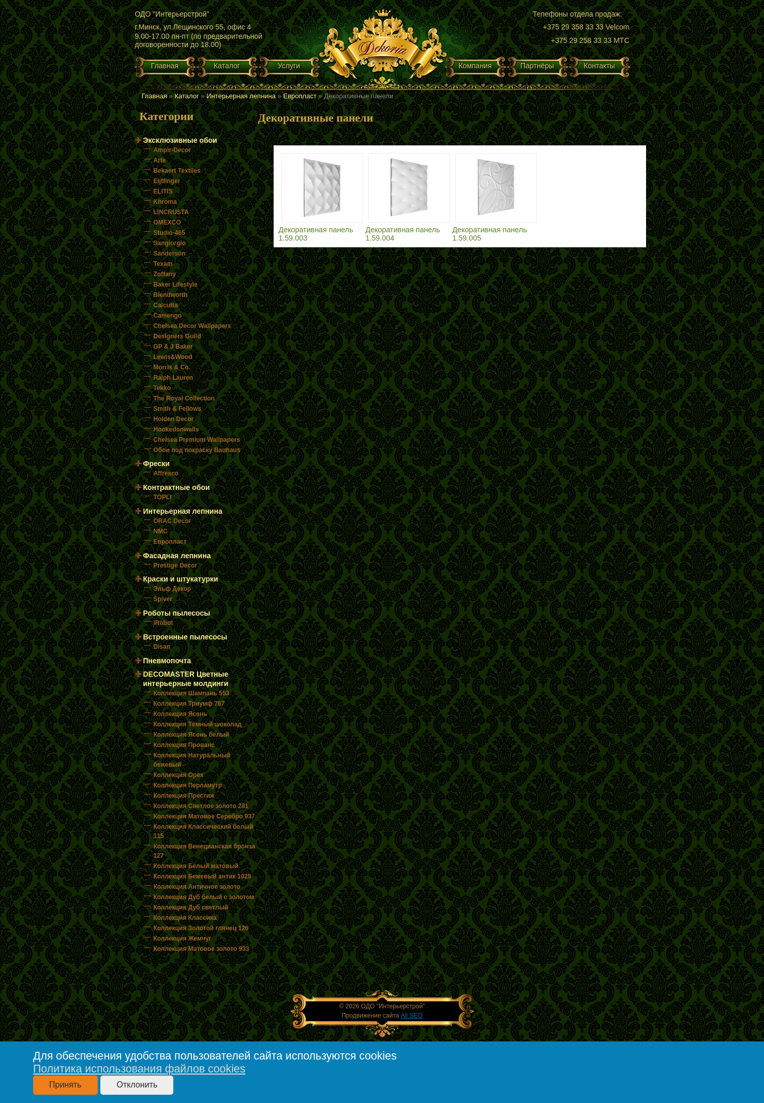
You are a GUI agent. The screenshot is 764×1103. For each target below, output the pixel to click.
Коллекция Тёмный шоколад (198, 724)
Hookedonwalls (176, 429)
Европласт (300, 96)
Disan (162, 646)
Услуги (289, 66)
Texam (163, 263)
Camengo (168, 315)
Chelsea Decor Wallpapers (192, 326)
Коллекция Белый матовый (196, 866)
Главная (164, 66)
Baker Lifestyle (176, 284)
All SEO (412, 1015)
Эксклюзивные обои (180, 140)
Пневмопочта (167, 661)
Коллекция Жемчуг (183, 938)
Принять (65, 1084)
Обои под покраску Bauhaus (197, 450)
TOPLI (163, 497)
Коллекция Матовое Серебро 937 (204, 816)
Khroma (165, 201)
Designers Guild (177, 336)
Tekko (162, 388)
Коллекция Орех (179, 775)
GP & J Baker (173, 346)
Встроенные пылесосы (185, 637)
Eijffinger (167, 181)
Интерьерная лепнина (241, 96)
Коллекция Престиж (184, 795)
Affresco (166, 473)
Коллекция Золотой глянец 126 (201, 928)
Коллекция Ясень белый (191, 734)
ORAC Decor (172, 521)
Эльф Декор (172, 588)
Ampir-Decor (172, 150)
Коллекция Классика (185, 917)
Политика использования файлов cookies (139, 1069)
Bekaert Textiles (177, 170)
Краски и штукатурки (180, 579)
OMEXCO (167, 222)
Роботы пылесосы (177, 613)
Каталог (227, 66)
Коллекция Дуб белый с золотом (204, 897)
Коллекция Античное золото (197, 886)
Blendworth (171, 295)
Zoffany (165, 274)
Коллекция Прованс (184, 745)
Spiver (163, 599)
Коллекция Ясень (180, 714)
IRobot (163, 623)
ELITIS (163, 191)
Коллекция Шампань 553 (192, 693)
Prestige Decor (176, 565)
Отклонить (136, 1084)
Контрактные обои (176, 487)
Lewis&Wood (173, 357)
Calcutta (166, 305)
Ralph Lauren (173, 377)
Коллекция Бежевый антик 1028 (202, 876)
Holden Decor (174, 419)
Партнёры (537, 66)
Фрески (156, 463)
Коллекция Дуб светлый (191, 907)
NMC (161, 531)
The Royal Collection (184, 398)
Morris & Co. (172, 367)
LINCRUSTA (171, 212)
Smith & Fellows (178, 408)
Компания (474, 66)
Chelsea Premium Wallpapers (197, 439)
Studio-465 (169, 232)
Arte (160, 160)
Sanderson (170, 253)
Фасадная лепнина (177, 556)
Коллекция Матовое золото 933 (201, 948)
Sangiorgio (170, 243)
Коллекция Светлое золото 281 (201, 806)
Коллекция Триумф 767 (189, 703)
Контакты (599, 66)
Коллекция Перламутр (188, 785)
